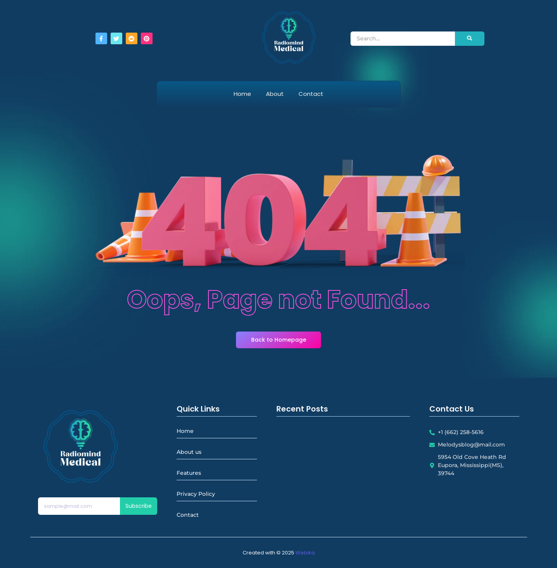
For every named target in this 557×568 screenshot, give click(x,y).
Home (242, 94)
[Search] (403, 38)
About (275, 94)
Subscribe (138, 506)
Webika (305, 552)
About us (189, 451)
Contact (310, 94)
